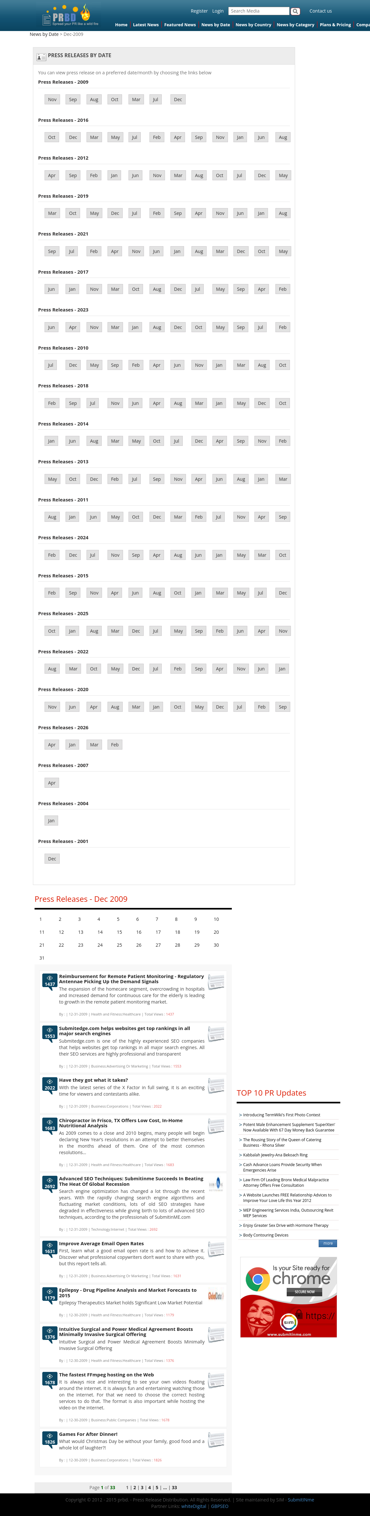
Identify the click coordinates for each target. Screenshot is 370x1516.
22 (61, 945)
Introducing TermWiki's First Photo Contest (281, 1115)
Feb (157, 137)
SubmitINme (301, 1500)
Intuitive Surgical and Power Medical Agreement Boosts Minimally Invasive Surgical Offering (126, 1332)
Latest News (146, 24)
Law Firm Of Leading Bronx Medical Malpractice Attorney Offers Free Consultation (286, 1182)
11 (42, 932)
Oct (114, 99)
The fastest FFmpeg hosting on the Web (106, 1374)
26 (138, 945)
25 (119, 945)
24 (100, 945)
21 (42, 945)
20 (216, 932)
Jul (155, 99)
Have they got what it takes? (93, 1080)
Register (199, 11)
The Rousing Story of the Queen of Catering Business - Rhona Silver (282, 1142)
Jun (261, 137)
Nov (52, 99)
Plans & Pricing (335, 24)
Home (121, 24)
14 (100, 932)
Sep (73, 99)
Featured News (180, 24)
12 (61, 932)
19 (197, 932)
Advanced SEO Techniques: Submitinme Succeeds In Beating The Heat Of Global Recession (131, 1181)
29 (197, 945)
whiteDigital (193, 1506)
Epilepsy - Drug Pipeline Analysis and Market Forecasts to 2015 (128, 1293)
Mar (136, 99)
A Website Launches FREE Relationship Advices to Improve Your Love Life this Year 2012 (287, 1197)
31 (42, 958)
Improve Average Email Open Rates (101, 1243)
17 (158, 932)
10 (216, 919)
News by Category (295, 24)
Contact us (321, 11)
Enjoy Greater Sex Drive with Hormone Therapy (285, 1225)
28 (177, 945)
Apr (177, 137)
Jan (240, 137)
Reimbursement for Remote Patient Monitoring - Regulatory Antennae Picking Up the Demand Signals (131, 979)
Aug (94, 99)
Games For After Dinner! (88, 1434)
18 (177, 932)
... (165, 1487)
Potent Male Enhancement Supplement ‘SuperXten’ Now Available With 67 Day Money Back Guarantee (289, 1127)
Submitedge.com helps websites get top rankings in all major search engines (124, 1031)
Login (217, 11)
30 (216, 945)
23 (80, 945)
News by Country (254, 24)
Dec (178, 99)
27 (158, 945)
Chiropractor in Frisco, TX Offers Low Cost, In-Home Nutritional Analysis (121, 1123)
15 (119, 932)
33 (174, 1487)
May (115, 137)
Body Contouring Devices (265, 1235)
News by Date (215, 24)
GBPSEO (220, 1506)
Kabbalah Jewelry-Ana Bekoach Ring (275, 1155)
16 (138, 932)
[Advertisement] (288, 985)
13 (80, 932)
